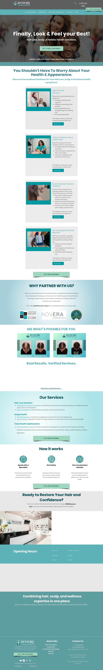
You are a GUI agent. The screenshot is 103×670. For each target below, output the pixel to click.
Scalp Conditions (22, 419)
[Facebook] (27, 660)
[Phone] (75, 3)
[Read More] (58, 123)
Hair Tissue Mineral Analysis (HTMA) (29, 427)
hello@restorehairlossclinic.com (80, 649)
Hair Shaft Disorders (23, 417)
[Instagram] (30, 660)
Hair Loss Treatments (23, 410)
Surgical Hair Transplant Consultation (29, 405)
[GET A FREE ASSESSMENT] (93, 9)
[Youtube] (21, 660)
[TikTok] (24, 660)
